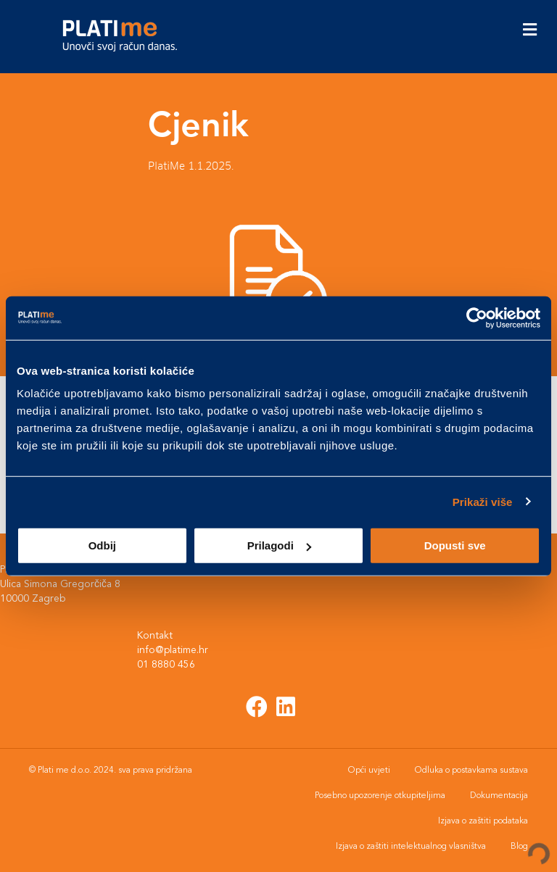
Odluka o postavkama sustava (471, 770)
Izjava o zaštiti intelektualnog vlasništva (411, 846)
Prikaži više (483, 501)
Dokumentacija (499, 796)
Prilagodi (279, 545)
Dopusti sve (455, 545)
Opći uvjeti (369, 770)
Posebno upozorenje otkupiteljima (380, 796)
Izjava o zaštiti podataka (483, 821)
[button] (257, 706)
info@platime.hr (174, 650)
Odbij (102, 545)
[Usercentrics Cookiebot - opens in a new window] (476, 317)
